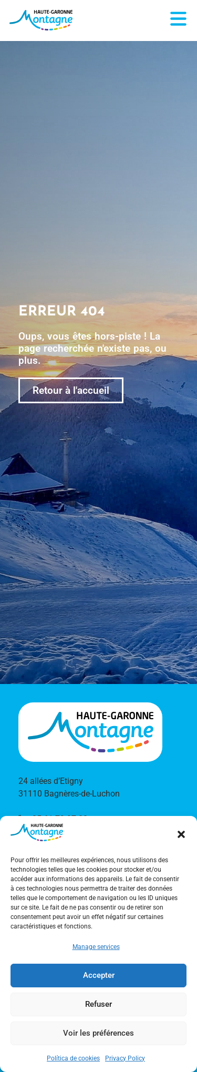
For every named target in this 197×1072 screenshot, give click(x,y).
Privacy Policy (125, 1058)
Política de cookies (73, 1058)
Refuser (98, 1004)
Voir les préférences (98, 1033)
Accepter (99, 975)
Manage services (96, 947)
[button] (181, 834)
